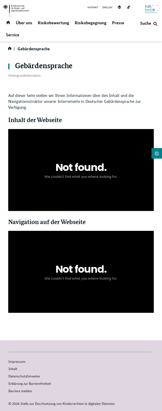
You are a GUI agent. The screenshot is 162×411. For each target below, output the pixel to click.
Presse (118, 22)
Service (12, 34)
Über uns (24, 22)
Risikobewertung (53, 22)
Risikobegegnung (91, 22)
